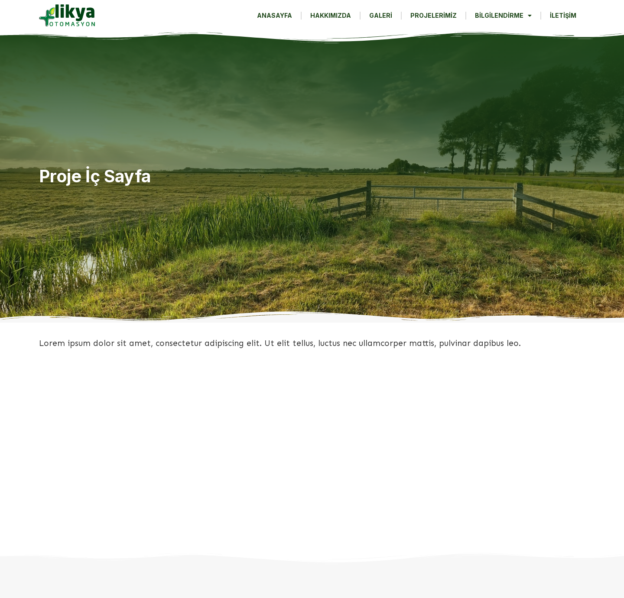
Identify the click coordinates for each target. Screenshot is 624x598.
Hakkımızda (330, 15)
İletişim (563, 15)
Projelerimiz (433, 15)
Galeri (380, 15)
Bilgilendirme (503, 15)
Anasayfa (274, 15)
